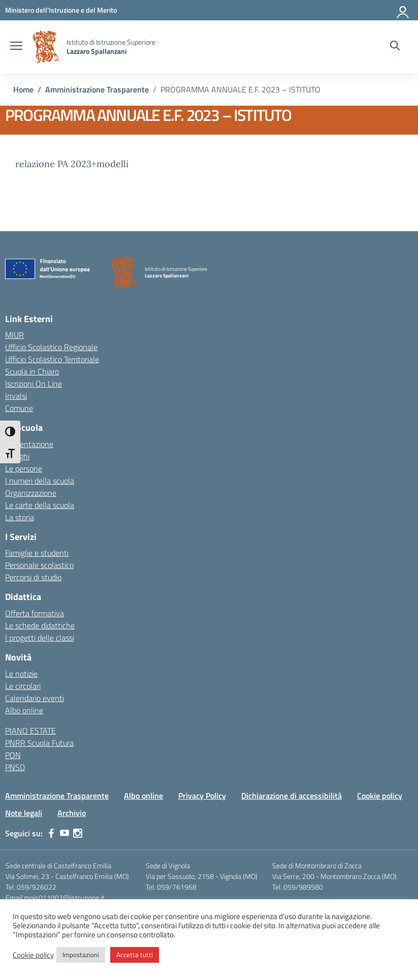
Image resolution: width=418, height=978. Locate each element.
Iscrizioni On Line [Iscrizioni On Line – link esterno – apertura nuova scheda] (33, 383)
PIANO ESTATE (30, 730)
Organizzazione (30, 493)
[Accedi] (403, 10)
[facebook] (51, 833)
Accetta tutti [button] (134, 955)
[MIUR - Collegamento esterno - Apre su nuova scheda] (61, 10)
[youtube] (64, 833)
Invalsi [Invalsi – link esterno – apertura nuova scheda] (16, 396)
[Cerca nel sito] (395, 46)
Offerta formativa (34, 613)
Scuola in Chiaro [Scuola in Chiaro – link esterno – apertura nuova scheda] (32, 371)
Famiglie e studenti (37, 553)
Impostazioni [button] (80, 955)
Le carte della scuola (39, 505)
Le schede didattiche (40, 625)
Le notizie (21, 674)
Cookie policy (379, 796)
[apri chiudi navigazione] (16, 47)
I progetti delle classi (39, 638)
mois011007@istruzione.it (64, 897)
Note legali (23, 813)
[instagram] (77, 833)
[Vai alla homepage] (46, 46)
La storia (19, 517)
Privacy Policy (202, 796)
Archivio (71, 813)
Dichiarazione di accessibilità (291, 796)
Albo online (24, 710)
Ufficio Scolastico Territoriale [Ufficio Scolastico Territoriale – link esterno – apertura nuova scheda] (52, 359)
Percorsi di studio (33, 577)
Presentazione (29, 444)
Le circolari (23, 686)
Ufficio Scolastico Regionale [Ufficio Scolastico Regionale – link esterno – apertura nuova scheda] (51, 347)
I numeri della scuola (39, 481)
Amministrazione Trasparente (57, 796)
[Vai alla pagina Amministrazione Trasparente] (97, 89)
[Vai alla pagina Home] (23, 89)
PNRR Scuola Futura (39, 743)
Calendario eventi (34, 698)
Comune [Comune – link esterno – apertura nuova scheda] (19, 408)
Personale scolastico (39, 565)
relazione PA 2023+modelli (71, 164)
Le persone (23, 468)
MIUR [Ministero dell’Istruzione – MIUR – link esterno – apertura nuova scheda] (14, 335)
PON (13, 755)
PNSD (15, 767)
